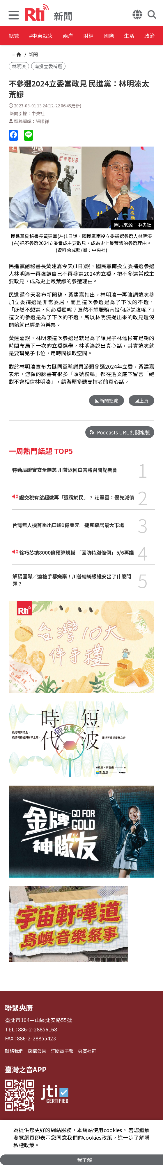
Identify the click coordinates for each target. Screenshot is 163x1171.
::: (13, 54)
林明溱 (19, 66)
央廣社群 (87, 1051)
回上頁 (141, 400)
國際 (134, 36)
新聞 (32, 54)
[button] (14, 15)
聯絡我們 (14, 1051)
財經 (108, 36)
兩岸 (82, 36)
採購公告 (37, 1051)
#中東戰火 (48, 36)
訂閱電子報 (62, 1051)
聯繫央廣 (19, 1008)
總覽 (14, 36)
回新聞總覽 (105, 400)
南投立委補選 (48, 66)
